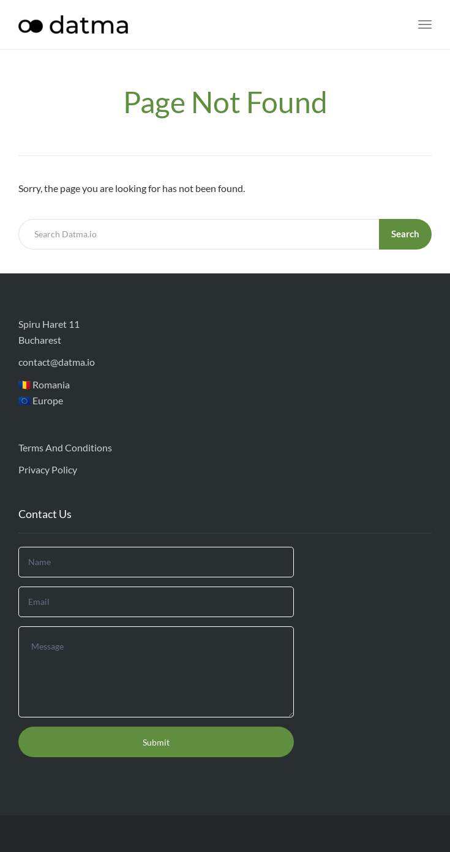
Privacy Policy (47, 469)
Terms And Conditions (65, 447)
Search (405, 233)
